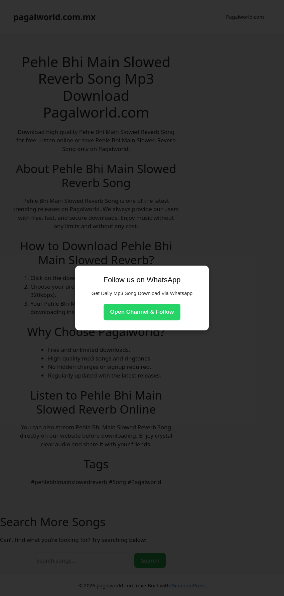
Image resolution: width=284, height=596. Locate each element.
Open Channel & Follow (142, 312)
